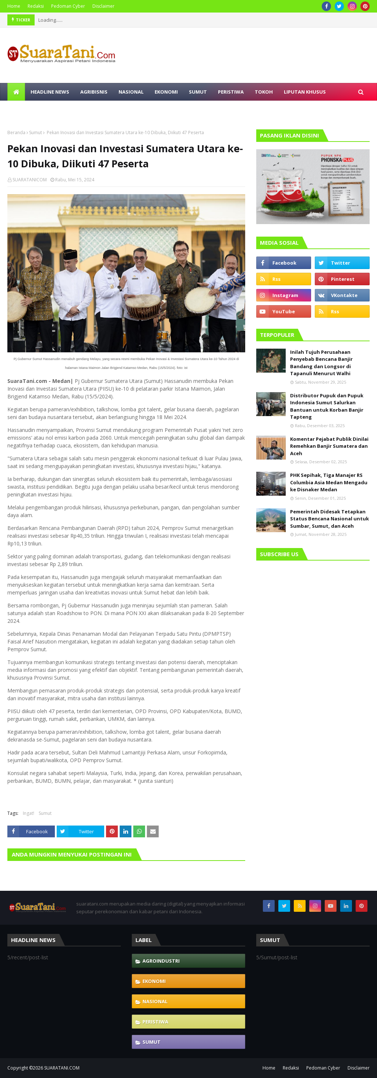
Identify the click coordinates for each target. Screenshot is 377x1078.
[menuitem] (16, 92)
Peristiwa (155, 1021)
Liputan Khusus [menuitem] (305, 91)
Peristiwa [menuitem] (231, 91)
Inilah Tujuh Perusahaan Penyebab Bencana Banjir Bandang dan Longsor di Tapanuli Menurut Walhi (321, 363)
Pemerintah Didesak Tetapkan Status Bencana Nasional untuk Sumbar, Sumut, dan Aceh (329, 518)
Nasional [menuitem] (131, 91)
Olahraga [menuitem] (102, 109)
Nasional (155, 1001)
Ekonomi (154, 981)
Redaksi (36, 6)
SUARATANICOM (30, 180)
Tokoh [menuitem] (264, 91)
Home (13, 6)
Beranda (16, 132)
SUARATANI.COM (62, 1068)
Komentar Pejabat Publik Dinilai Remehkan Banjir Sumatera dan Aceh (329, 446)
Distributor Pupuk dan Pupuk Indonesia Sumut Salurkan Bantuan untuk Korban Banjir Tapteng (326, 406)
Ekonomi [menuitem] (166, 91)
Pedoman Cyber (68, 6)
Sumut (35, 132)
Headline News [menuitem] (50, 91)
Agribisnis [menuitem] (94, 91)
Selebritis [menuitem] (65, 109)
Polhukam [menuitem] (26, 109)
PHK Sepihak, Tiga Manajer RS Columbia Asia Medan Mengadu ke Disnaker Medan (328, 482)
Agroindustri (161, 960)
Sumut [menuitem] (198, 91)
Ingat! (28, 813)
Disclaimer (103, 6)
